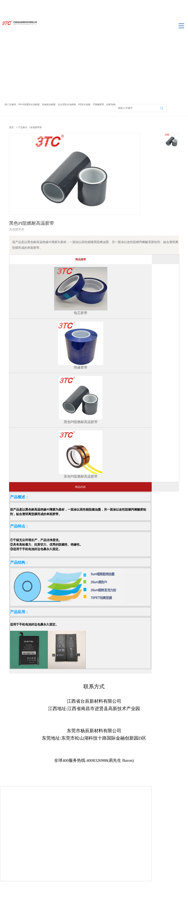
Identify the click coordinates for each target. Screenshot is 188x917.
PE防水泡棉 (84, 104)
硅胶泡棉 (110, 104)
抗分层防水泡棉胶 (67, 104)
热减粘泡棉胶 (49, 104)
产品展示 (22, 127)
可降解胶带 (98, 104)
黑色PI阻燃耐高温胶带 (81, 422)
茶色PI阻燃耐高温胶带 (81, 476)
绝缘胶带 (80, 367)
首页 (11, 127)
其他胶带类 (36, 127)
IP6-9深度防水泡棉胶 (29, 104)
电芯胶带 (80, 313)
